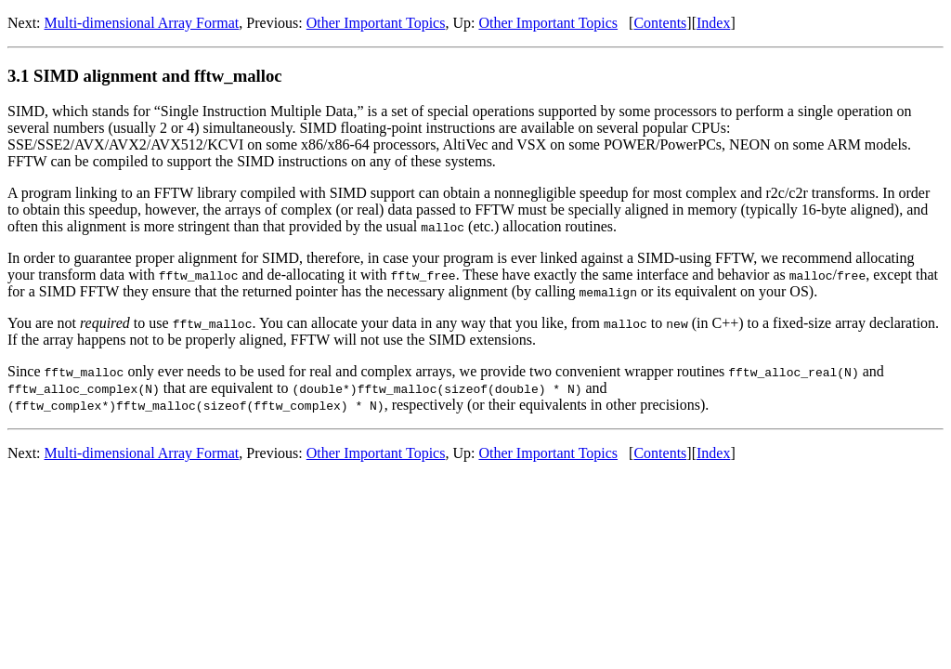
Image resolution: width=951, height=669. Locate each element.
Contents (659, 23)
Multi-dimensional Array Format (142, 23)
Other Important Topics (376, 23)
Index (713, 23)
